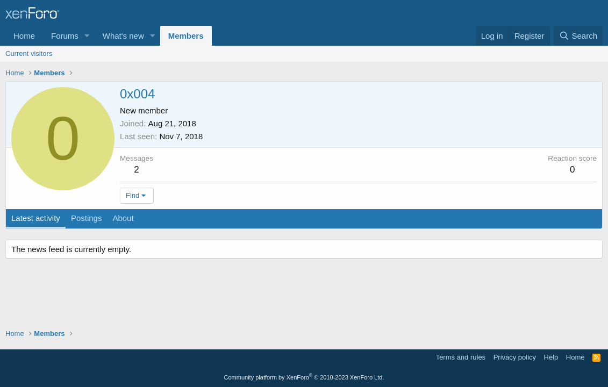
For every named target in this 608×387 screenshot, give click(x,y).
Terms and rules (460, 357)
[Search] (578, 36)
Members (186, 35)
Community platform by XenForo (304, 377)
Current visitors (28, 53)
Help (551, 357)
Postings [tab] (86, 218)
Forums (64, 35)
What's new (123, 35)
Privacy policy (514, 357)
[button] (87, 36)
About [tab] (122, 218)
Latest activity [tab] (35, 218)
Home (24, 35)
